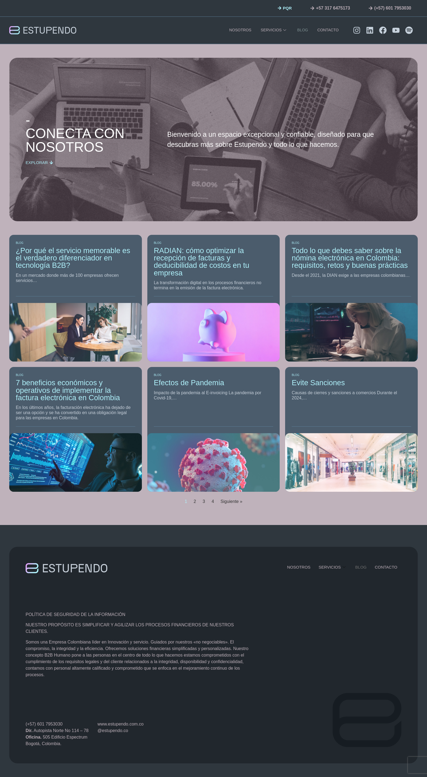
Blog (302, 30)
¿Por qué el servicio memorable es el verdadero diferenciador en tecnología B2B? (73, 258)
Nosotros (240, 30)
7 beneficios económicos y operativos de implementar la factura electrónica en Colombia (68, 390)
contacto (327, 30)
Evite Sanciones (318, 382)
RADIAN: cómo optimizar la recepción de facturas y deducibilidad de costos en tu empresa (201, 262)
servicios (273, 30)
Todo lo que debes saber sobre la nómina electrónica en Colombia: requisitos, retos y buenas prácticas (350, 258)
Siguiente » (231, 501)
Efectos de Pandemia (189, 382)
